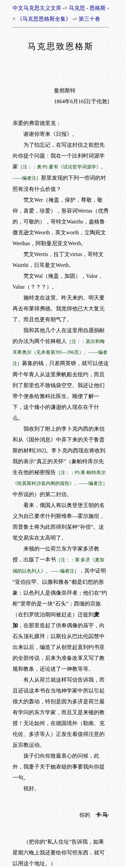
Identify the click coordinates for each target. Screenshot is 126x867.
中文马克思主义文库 (37, 8)
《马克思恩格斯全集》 (44, 19)
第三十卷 (89, 19)
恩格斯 (97, 8)
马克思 (77, 8)
